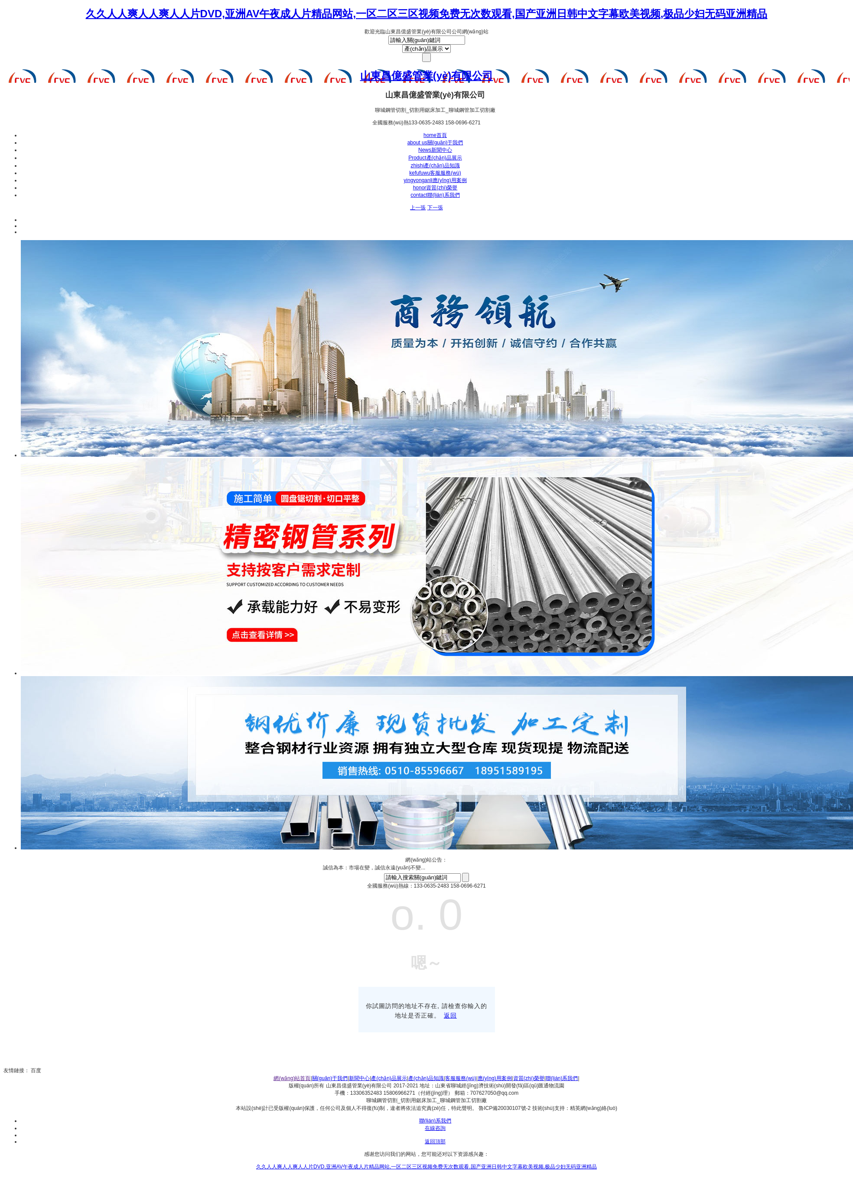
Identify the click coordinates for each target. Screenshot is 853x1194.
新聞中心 (435, 150)
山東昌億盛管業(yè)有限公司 (426, 75)
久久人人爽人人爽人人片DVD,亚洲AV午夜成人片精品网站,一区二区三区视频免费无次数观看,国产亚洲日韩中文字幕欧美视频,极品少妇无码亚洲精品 (427, 14)
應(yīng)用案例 (435, 180)
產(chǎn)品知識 (434, 166)
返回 (450, 1015)
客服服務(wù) (435, 173)
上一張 (418, 208)
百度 (36, 1070)
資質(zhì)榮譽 (435, 188)
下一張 (435, 208)
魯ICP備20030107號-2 (505, 1108)
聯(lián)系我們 (434, 195)
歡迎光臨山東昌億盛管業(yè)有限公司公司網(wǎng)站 (426, 32)
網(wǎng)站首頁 (291, 1078)
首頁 (435, 135)
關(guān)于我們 (435, 143)
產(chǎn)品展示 (435, 158)
